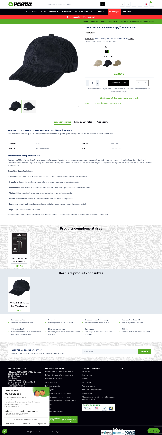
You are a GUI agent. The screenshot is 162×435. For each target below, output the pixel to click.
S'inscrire (144, 351)
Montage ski (49, 390)
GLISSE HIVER (31, 12)
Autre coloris (107, 56)
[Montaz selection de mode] (140, 4)
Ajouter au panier (118, 83)
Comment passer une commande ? (58, 397)
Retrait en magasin (52, 386)
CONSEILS (100, 12)
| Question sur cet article (111, 103)
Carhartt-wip (89, 39)
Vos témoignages (88, 386)
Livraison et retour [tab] (83, 122)
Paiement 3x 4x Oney (53, 379)
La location (86, 382)
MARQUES (127, 12)
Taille (107, 47)
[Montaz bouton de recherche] (102, 4)
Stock (88, 103)
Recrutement (87, 393)
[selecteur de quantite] (92, 83)
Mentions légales (55, 432)
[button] (122, 4)
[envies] (128, 4)
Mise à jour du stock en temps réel (58, 393)
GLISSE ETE (53, 12)
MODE (43, 12)
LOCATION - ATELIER (83, 12)
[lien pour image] (44, 63)
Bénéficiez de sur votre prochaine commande (119, 98)
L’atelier (85, 379)
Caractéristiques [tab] (62, 122)
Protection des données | (40, 432)
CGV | (29, 432)
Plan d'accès (13, 378)
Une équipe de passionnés (92, 390)
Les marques (87, 375)
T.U (107, 51)
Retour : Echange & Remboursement (59, 375)
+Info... (131, 39)
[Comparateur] (134, 4)
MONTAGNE (66, 12)
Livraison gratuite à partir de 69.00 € (59, 371)
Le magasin (86, 371)
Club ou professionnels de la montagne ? (60, 401)
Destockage (113, 12)
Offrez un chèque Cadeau (54, 412)
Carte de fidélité (51, 382)
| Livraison (95, 103)
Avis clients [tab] (102, 122)
